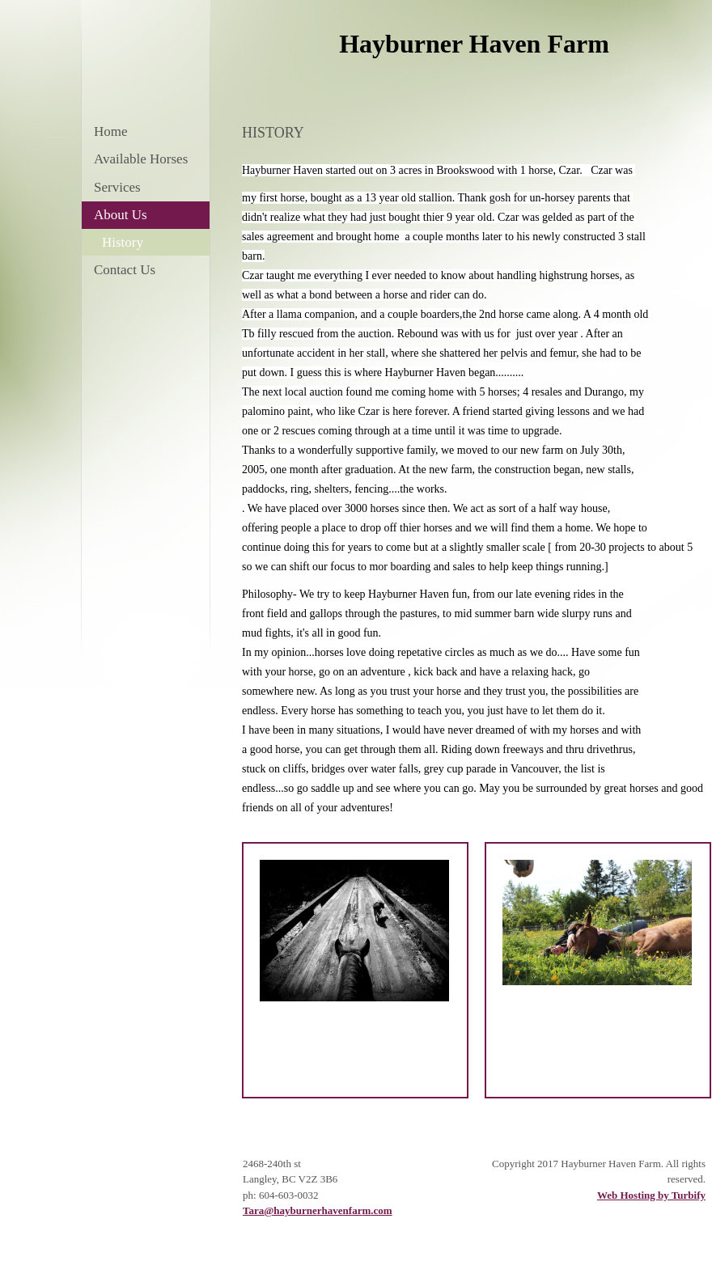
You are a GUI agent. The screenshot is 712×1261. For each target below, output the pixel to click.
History (122, 242)
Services (117, 187)
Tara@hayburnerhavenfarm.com (317, 1210)
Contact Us (124, 269)
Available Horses (141, 159)
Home (111, 131)
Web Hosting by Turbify (651, 1195)
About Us (120, 214)
